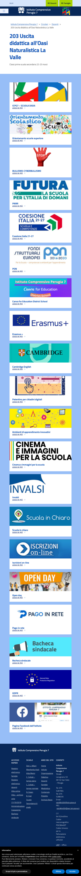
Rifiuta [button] (58, 871)
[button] (78, 850)
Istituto (44, 771)
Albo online (15, 792)
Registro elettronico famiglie (15, 773)
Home (43, 767)
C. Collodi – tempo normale (32, 788)
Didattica (44, 778)
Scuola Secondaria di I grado (32, 805)
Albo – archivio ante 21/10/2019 (17, 800)
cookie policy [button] (56, 857)
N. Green (29, 793)
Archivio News (46, 801)
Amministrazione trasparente (18, 809)
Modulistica (45, 789)
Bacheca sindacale (15, 817)
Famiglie (44, 786)
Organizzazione (47, 774)
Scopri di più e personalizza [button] (16, 871)
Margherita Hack (32, 771)
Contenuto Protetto (45, 795)
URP (58, 846)
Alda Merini (30, 774)
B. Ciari (29, 797)
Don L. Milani (31, 767)
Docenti (44, 782)
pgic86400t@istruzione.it (66, 804)
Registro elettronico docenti (15, 785)
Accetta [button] (72, 871)
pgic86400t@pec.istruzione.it (68, 809)
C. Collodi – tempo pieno (31, 780)
